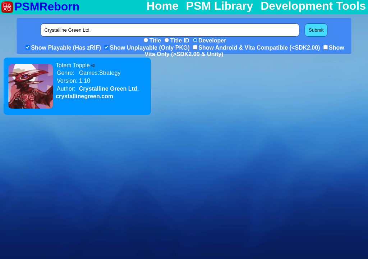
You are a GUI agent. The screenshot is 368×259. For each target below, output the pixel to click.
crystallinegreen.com (84, 96)
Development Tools (313, 6)
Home (163, 6)
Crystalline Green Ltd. (109, 89)
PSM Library (219, 6)
